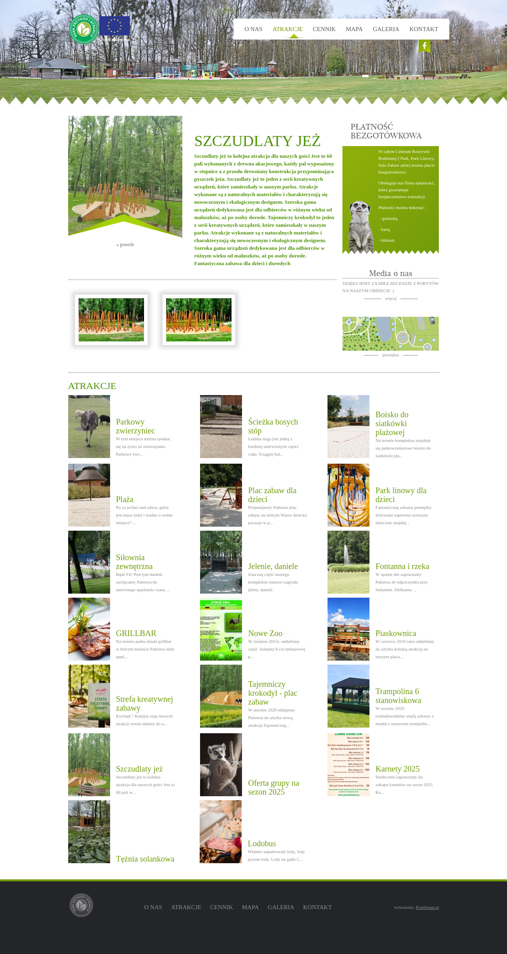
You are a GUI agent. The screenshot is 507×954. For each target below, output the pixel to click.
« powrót (125, 244)
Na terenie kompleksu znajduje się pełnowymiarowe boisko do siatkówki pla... (403, 448)
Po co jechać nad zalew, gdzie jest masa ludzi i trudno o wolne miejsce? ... (144, 515)
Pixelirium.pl (427, 907)
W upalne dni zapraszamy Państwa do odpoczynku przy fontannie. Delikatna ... (402, 582)
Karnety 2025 (397, 768)
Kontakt (423, 29)
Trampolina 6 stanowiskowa (398, 696)
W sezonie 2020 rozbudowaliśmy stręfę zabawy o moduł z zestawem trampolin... (405, 716)
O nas (253, 29)
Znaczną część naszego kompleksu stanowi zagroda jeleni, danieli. (273, 582)
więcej (391, 298)
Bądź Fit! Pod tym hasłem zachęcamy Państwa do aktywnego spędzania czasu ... (143, 582)
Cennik (324, 29)
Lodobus (262, 843)
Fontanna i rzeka (402, 566)
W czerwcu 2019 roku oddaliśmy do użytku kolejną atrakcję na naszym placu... (405, 649)
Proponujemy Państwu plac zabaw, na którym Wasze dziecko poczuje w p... (277, 515)
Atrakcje (288, 29)
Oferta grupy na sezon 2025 (273, 787)
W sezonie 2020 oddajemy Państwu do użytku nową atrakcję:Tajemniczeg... (271, 717)
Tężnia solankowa (145, 858)
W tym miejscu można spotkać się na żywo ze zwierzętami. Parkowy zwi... (143, 446)
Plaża (125, 499)
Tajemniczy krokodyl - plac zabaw (272, 693)
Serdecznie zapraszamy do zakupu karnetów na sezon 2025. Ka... (405, 784)
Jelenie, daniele (273, 566)
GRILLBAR (136, 633)
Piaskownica (396, 633)
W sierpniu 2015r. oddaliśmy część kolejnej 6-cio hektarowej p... (276, 649)
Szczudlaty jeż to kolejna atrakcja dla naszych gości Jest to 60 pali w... (145, 784)
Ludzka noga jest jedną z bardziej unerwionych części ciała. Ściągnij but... (273, 446)
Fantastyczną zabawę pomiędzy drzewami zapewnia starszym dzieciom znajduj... (404, 515)
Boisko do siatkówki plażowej (392, 423)
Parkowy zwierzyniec (135, 426)
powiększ (390, 354)
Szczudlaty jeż (139, 768)
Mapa (354, 29)
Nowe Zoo (265, 633)
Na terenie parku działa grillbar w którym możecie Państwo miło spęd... (145, 649)
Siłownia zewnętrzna (134, 562)
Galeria (386, 29)
